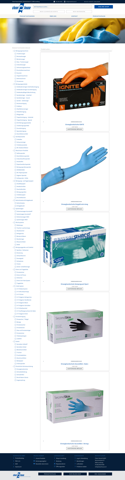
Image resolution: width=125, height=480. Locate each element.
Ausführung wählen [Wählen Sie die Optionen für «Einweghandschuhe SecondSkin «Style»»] (74, 368)
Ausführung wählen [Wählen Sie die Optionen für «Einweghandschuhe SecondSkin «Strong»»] (74, 448)
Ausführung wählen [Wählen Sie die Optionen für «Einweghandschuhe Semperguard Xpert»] (74, 288)
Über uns (53, 16)
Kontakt (74, 16)
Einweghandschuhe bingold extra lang (74, 204)
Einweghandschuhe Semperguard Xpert (74, 284)
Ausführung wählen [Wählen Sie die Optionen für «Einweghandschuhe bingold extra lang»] (74, 209)
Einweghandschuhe (76, 121)
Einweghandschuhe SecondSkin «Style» (74, 364)
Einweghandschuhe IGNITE (74, 124)
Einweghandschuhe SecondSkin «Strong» (74, 444)
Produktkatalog (99, 16)
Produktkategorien (27, 16)
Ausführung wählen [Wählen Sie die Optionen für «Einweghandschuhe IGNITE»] (74, 129)
